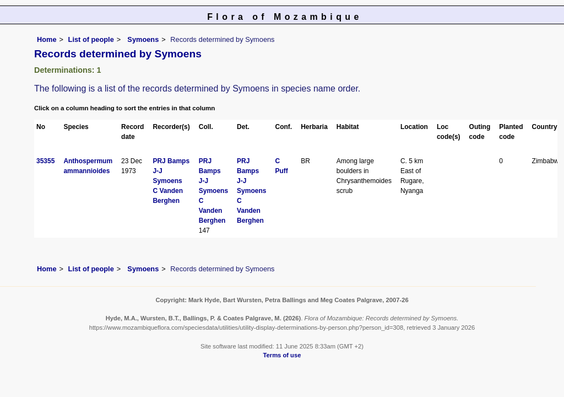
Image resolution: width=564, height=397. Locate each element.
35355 (45, 161)
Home (47, 39)
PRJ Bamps (171, 161)
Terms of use (282, 355)
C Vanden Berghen (212, 210)
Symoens (142, 39)
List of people (91, 39)
